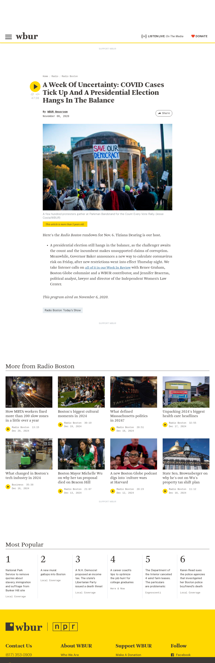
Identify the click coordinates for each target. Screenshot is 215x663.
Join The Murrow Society (134, 604)
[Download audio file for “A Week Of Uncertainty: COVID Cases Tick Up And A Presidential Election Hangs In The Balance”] (32, 94)
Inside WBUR (70, 580)
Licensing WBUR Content (79, 628)
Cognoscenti (153, 512)
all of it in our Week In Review (110, 269)
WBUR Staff (70, 616)
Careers (67, 610)
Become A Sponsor (130, 610)
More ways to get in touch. (28, 603)
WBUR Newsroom (57, 112)
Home (45, 77)
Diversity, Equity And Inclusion (83, 586)
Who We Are (70, 574)
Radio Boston (70, 77)
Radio (55, 77)
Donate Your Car (128, 598)
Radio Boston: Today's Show (63, 311)
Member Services (129, 586)
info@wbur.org (18, 582)
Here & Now (117, 508)
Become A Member (130, 592)
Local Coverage (16, 516)
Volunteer (123, 580)
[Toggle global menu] (9, 37)
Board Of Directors (75, 592)
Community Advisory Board (81, 598)
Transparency (71, 604)
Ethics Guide (70, 622)
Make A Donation (128, 574)
